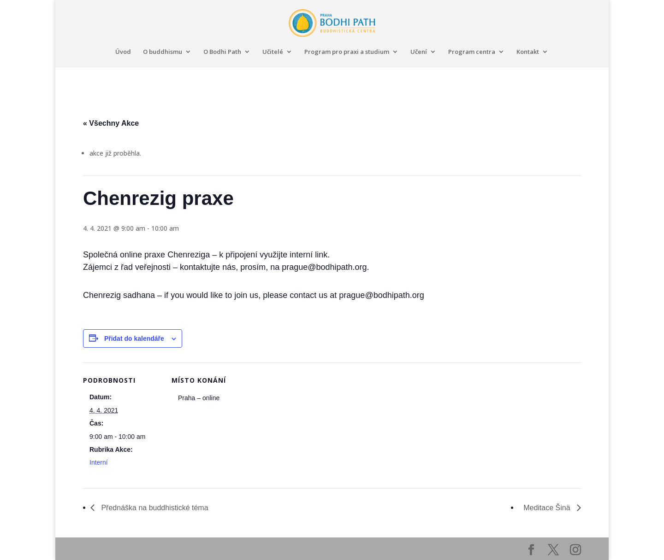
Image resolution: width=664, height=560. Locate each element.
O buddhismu (162, 52)
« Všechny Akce (111, 123)
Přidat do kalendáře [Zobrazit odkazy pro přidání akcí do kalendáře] (134, 338)
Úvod (123, 52)
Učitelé (272, 52)
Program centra (471, 52)
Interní (98, 462)
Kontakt (527, 52)
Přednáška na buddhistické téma (153, 508)
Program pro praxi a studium (346, 52)
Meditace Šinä (547, 508)
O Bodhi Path (222, 52)
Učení (418, 52)
